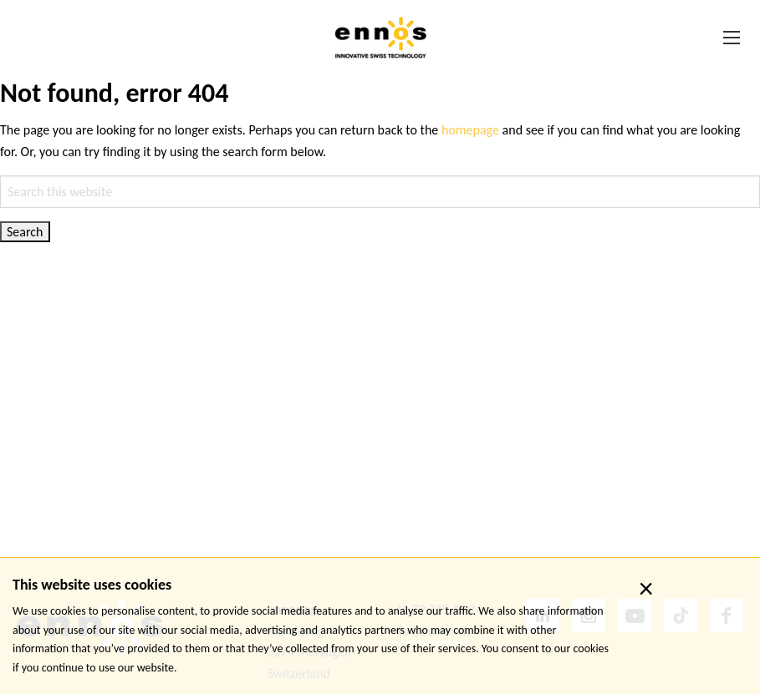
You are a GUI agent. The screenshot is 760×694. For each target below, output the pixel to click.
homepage (470, 130)
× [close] (646, 589)
